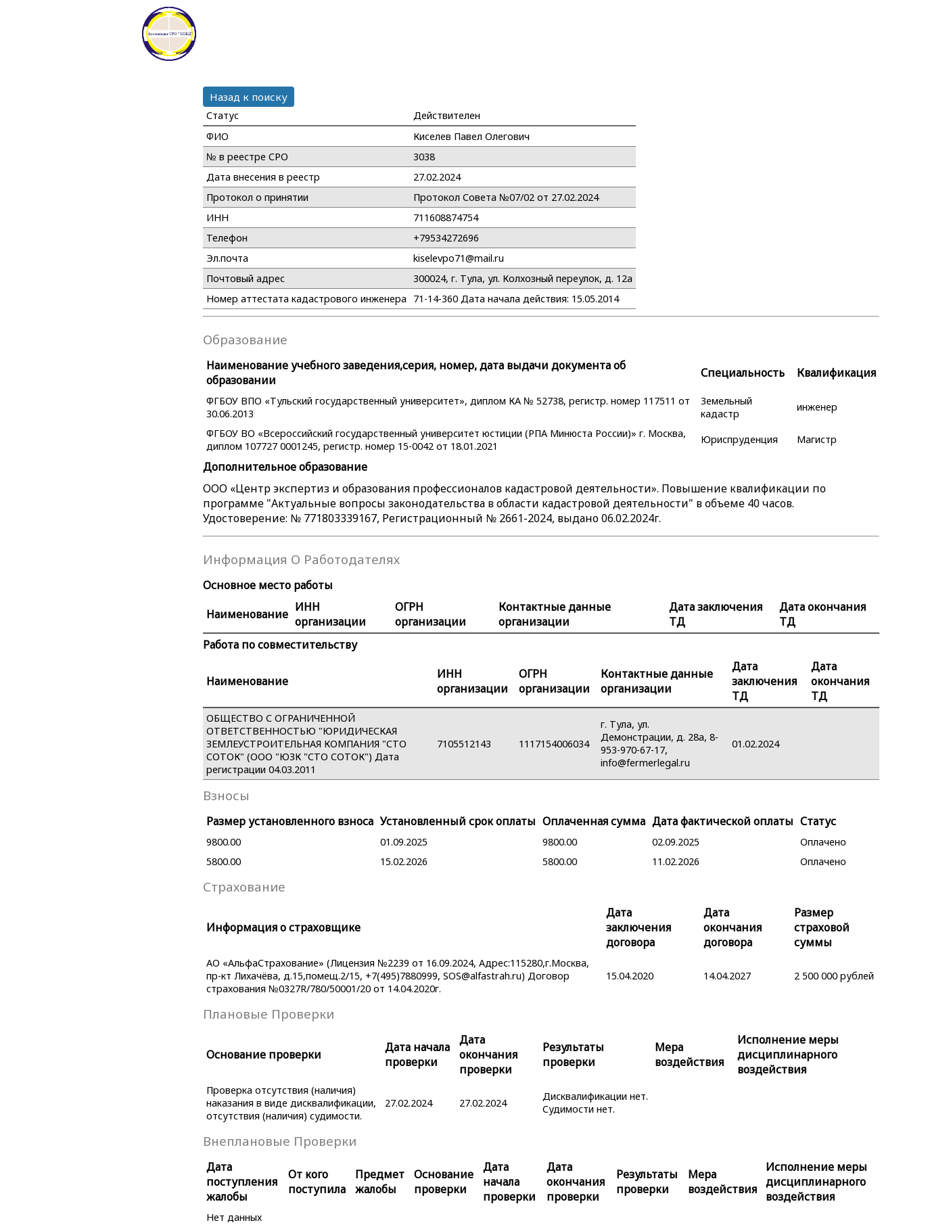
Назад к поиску (248, 96)
